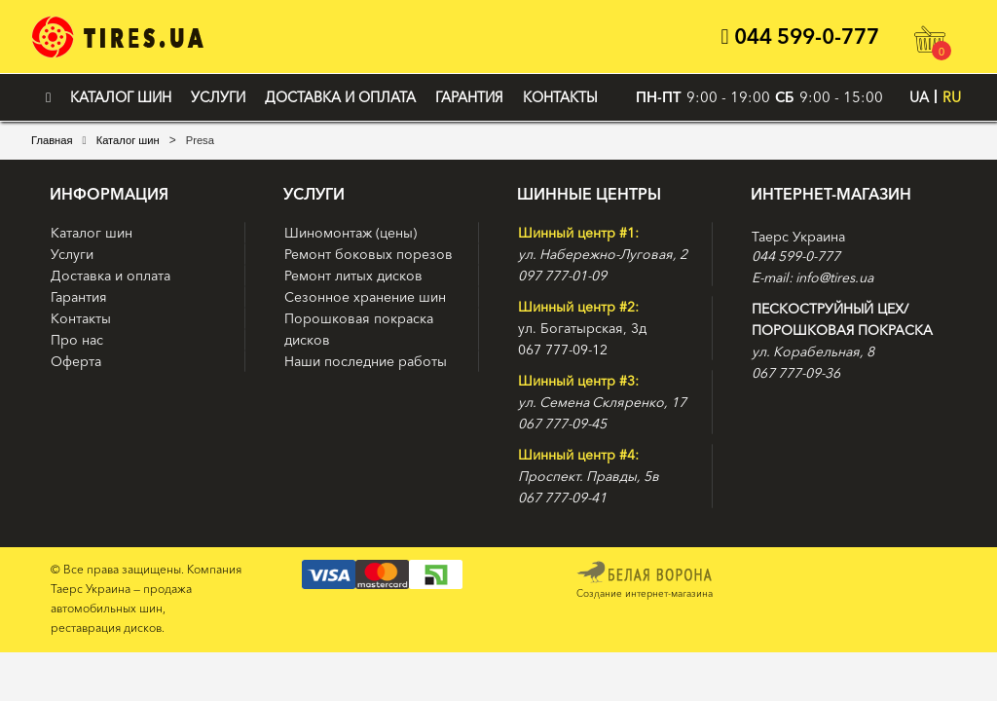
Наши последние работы (365, 361)
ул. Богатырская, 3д (582, 328)
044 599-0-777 (799, 36)
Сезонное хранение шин (365, 297)
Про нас (77, 340)
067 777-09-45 (562, 423)
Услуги (218, 97)
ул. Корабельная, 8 (813, 351)
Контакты (560, 97)
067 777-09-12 (563, 349)
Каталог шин (120, 97)
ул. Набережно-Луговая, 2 (602, 254)
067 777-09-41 (562, 497)
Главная (52, 140)
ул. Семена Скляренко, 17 (602, 402)
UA (919, 97)
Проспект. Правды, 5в (588, 476)
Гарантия (469, 97)
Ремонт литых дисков (353, 275)
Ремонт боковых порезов (368, 254)
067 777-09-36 (796, 373)
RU (951, 97)
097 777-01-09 (562, 275)
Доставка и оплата (340, 97)
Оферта (76, 361)
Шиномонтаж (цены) (350, 232)
